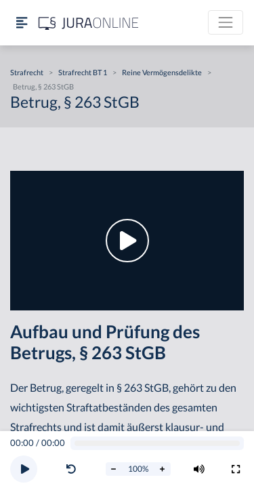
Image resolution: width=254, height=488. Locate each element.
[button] (74, 469)
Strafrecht (26, 72)
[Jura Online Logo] (89, 22)
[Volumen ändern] (199, 469)
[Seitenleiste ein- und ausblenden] (22, 22)
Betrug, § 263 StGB (43, 86)
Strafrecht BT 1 (82, 72)
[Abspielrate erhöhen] (162, 469)
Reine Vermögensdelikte (162, 72)
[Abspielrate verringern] (114, 469)
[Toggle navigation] (225, 22)
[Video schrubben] (157, 444)
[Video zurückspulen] (71, 469)
